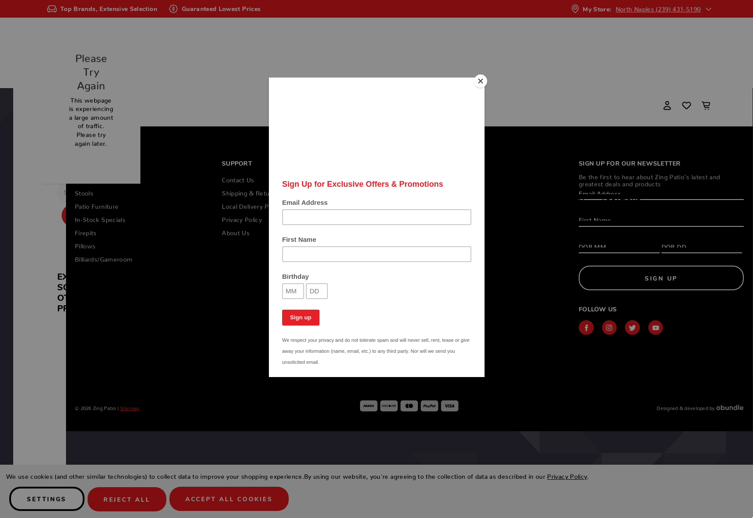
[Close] (482, 79)
